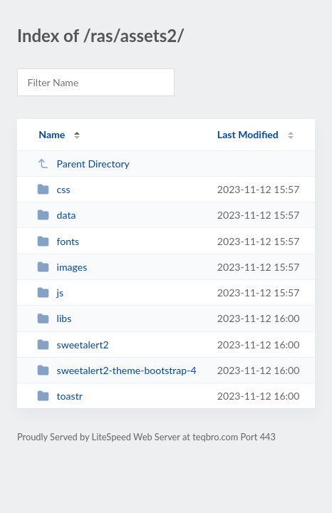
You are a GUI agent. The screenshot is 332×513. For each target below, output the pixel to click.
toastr (60, 396)
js (50, 292)
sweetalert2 (72, 344)
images (62, 267)
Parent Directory (83, 163)
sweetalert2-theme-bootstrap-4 (116, 370)
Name (51, 134)
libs (54, 318)
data (56, 215)
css (53, 189)
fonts (58, 241)
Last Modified (248, 134)
